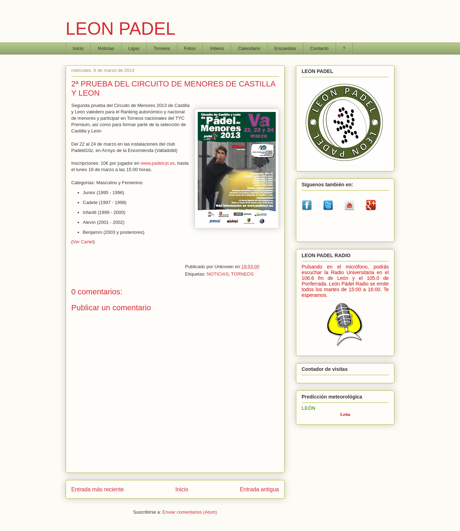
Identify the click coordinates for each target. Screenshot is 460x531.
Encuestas (285, 48)
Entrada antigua (259, 489)
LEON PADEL (120, 29)
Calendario (249, 48)
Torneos (161, 48)
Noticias (106, 48)
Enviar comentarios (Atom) (189, 512)
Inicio (78, 48)
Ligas (133, 48)
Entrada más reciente (97, 489)
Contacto (319, 48)
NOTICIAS (217, 274)
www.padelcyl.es (158, 163)
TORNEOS (242, 274)
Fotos (190, 48)
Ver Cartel (83, 241)
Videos (217, 48)
